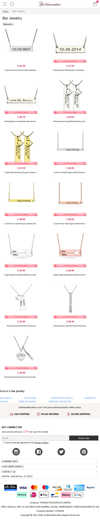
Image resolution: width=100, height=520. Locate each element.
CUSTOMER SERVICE (12, 466)
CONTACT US (9, 471)
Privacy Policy (42, 442)
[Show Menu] (5, 3)
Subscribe (83, 438)
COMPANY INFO (10, 461)
